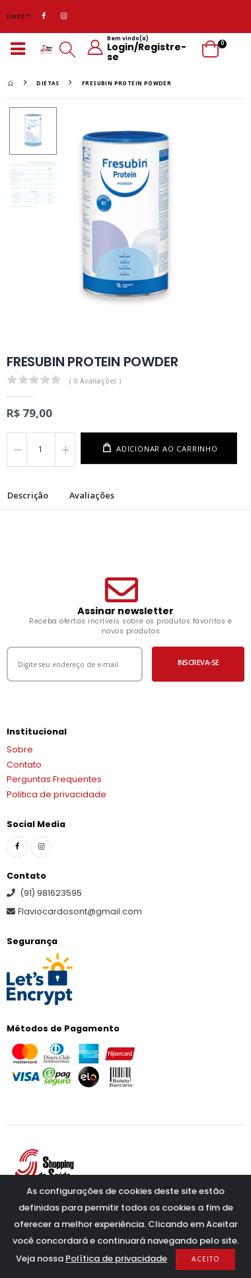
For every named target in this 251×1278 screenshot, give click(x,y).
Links (15, 16)
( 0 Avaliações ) (95, 380)
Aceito (206, 1258)
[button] (67, 49)
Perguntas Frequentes (54, 779)
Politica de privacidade (56, 794)
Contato (24, 764)
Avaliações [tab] (91, 496)
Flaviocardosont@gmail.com (74, 911)
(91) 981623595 (44, 893)
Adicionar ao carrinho (166, 449)
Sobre (20, 749)
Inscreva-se (198, 662)
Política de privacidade (116, 1258)
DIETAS (47, 83)
